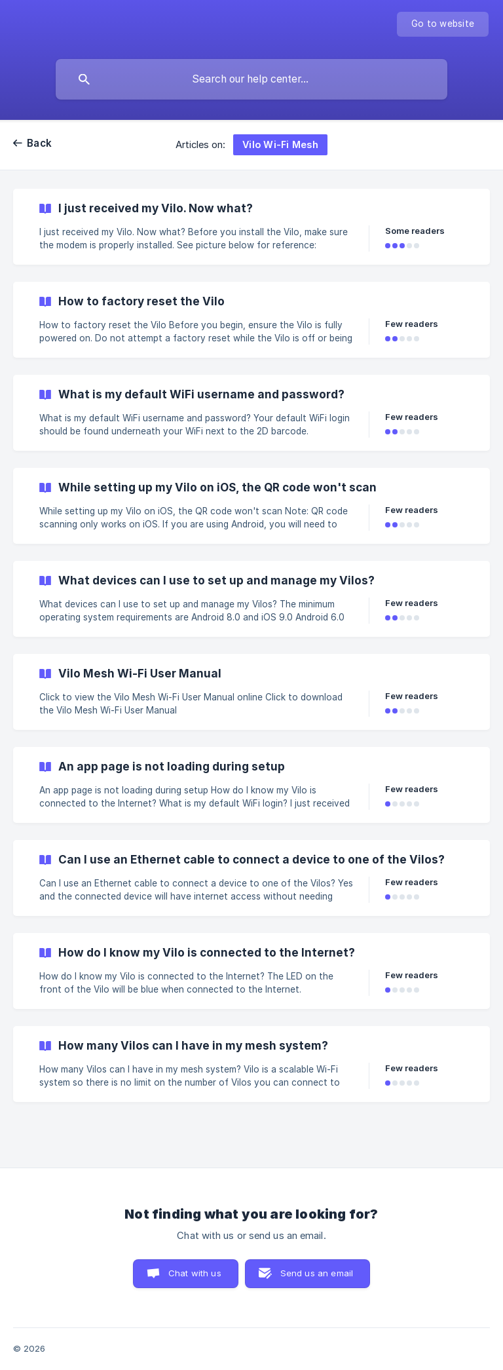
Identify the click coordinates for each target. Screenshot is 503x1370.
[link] (251, 227)
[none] (443, 24)
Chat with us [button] (194, 1273)
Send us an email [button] (316, 1273)
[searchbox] (251, 79)
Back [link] (39, 143)
